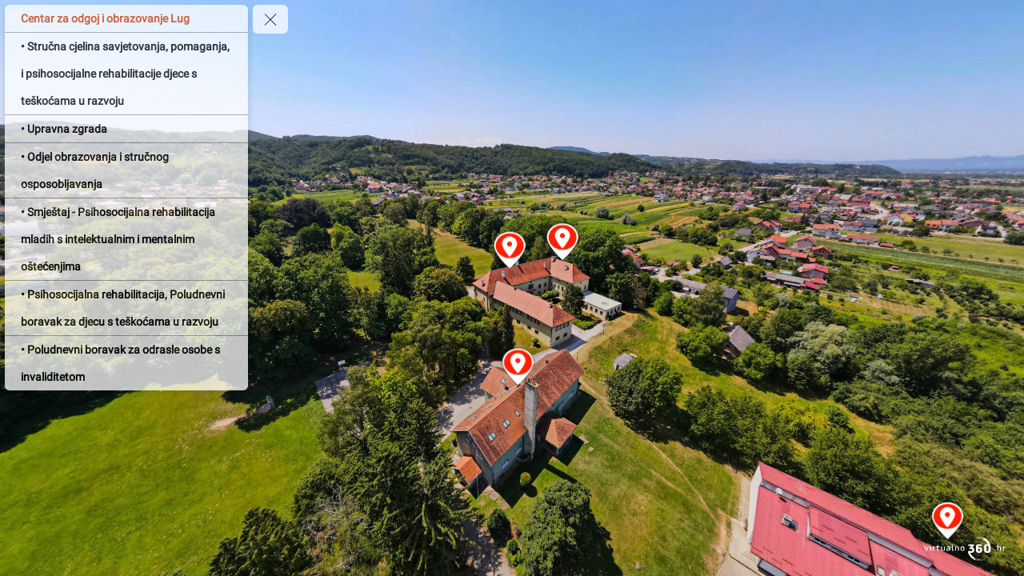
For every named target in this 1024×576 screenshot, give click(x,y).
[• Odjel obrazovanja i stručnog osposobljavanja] (126, 170)
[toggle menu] (270, 19)
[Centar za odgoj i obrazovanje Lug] (126, 18)
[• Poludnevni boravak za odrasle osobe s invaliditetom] (126, 363)
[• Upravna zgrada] (126, 128)
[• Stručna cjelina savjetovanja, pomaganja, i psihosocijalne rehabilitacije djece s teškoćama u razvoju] (126, 73)
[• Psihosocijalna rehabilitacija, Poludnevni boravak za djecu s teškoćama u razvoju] (126, 308)
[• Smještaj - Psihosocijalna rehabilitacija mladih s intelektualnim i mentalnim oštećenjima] (126, 239)
